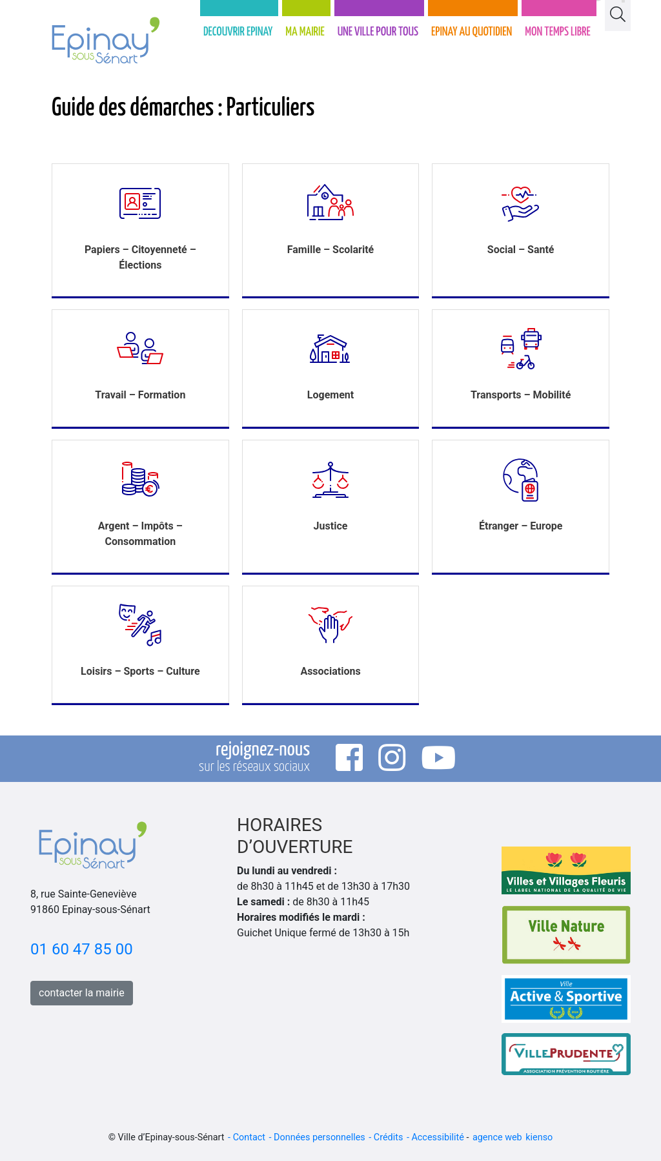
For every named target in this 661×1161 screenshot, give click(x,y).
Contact (249, 1137)
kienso (539, 1137)
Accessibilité (437, 1137)
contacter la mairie (82, 993)
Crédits (388, 1137)
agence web (497, 1137)
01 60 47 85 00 (81, 949)
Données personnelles (319, 1137)
